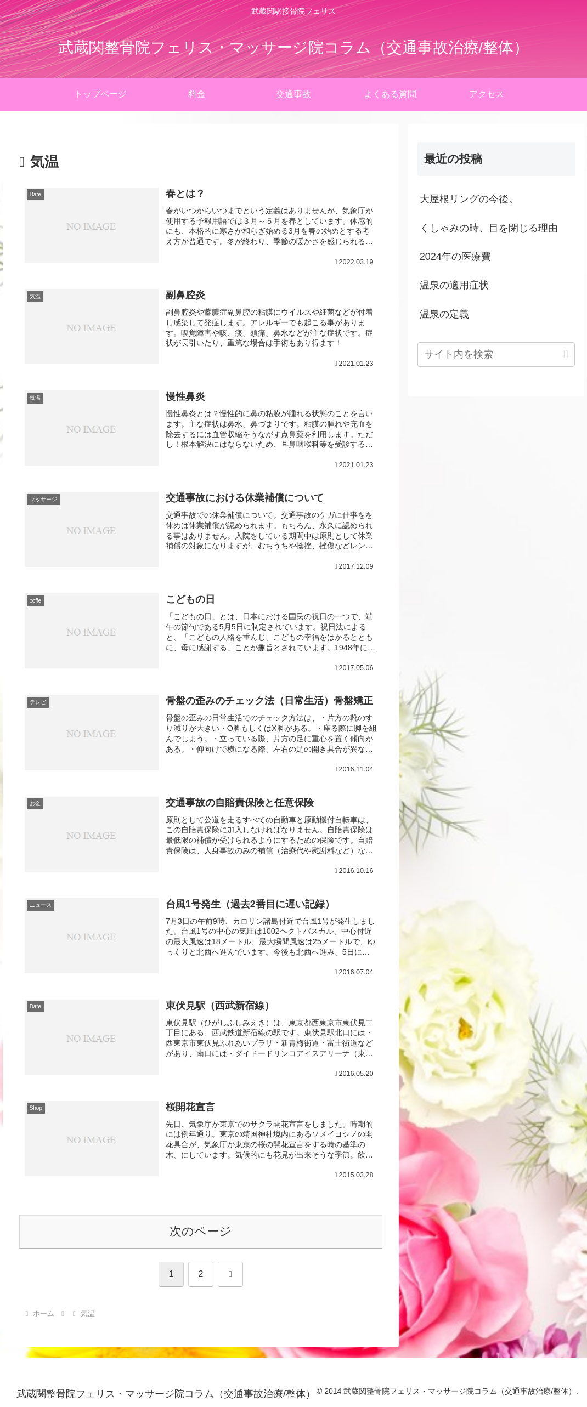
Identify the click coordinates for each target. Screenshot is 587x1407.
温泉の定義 (444, 314)
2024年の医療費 (455, 256)
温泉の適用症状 (454, 285)
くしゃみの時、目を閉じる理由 (489, 228)
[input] (496, 354)
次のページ (201, 1231)
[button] (565, 354)
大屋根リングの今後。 (469, 199)
